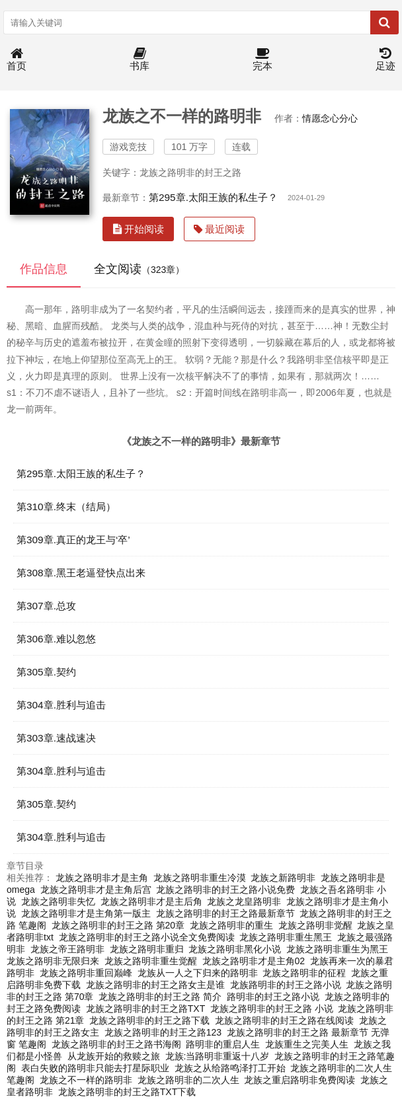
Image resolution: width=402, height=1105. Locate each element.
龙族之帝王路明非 (67, 949)
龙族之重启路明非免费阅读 (299, 1080)
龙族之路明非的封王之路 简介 (160, 996)
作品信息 (43, 269)
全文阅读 (139, 269)
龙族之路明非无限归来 (53, 961)
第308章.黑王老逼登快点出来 (81, 572)
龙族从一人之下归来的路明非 (198, 973)
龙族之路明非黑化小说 (234, 949)
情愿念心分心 (330, 118)
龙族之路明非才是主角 (102, 877)
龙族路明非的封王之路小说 (285, 984)
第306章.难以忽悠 (56, 638)
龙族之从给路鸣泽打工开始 (230, 1068)
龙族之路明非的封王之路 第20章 (118, 925)
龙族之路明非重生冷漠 (199, 877)
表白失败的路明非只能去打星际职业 (95, 1068)
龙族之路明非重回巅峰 (86, 973)
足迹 (385, 59)
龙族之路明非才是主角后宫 (95, 889)
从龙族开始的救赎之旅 (113, 1056)
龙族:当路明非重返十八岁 (217, 1056)
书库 (139, 59)
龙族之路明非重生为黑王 (337, 949)
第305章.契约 (46, 671)
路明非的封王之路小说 (273, 996)
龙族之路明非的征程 (304, 973)
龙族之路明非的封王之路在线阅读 (284, 1020)
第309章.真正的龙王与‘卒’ (73, 539)
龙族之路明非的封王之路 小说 (271, 1008)
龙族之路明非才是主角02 (253, 961)
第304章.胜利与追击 (61, 704)
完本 (262, 59)
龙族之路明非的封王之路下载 (149, 1020)
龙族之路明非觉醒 (315, 925)
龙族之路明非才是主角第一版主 (86, 913)
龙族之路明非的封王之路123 (162, 1032)
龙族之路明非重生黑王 (285, 937)
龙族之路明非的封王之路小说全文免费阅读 (147, 937)
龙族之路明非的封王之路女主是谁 (155, 984)
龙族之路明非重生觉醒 (150, 961)
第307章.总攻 (46, 605)
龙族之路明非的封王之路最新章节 (225, 913)
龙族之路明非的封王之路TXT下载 (127, 1091)
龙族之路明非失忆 (58, 901)
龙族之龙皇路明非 (244, 901)
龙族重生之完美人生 (306, 1044)
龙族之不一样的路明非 (86, 1080)
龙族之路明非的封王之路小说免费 (225, 889)
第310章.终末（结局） (66, 506)
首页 (16, 59)
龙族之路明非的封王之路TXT (145, 1008)
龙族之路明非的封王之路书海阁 (116, 1044)
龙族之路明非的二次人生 (188, 1080)
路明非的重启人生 (223, 1044)
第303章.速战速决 (56, 737)
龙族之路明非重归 (147, 949)
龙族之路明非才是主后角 (151, 901)
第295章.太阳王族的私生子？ (213, 197)
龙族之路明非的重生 (231, 925)
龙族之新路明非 (283, 877)
